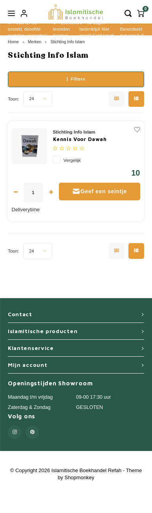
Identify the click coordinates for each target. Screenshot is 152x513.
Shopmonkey (79, 477)
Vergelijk (72, 160)
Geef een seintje (99, 191)
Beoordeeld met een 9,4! (132, 29)
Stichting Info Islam (67, 42)
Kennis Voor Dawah (80, 139)
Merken (35, 42)
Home (13, 42)
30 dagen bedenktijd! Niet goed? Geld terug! (96, 29)
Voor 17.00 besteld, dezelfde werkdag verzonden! (27, 29)
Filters (76, 79)
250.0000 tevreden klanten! (66, 29)
